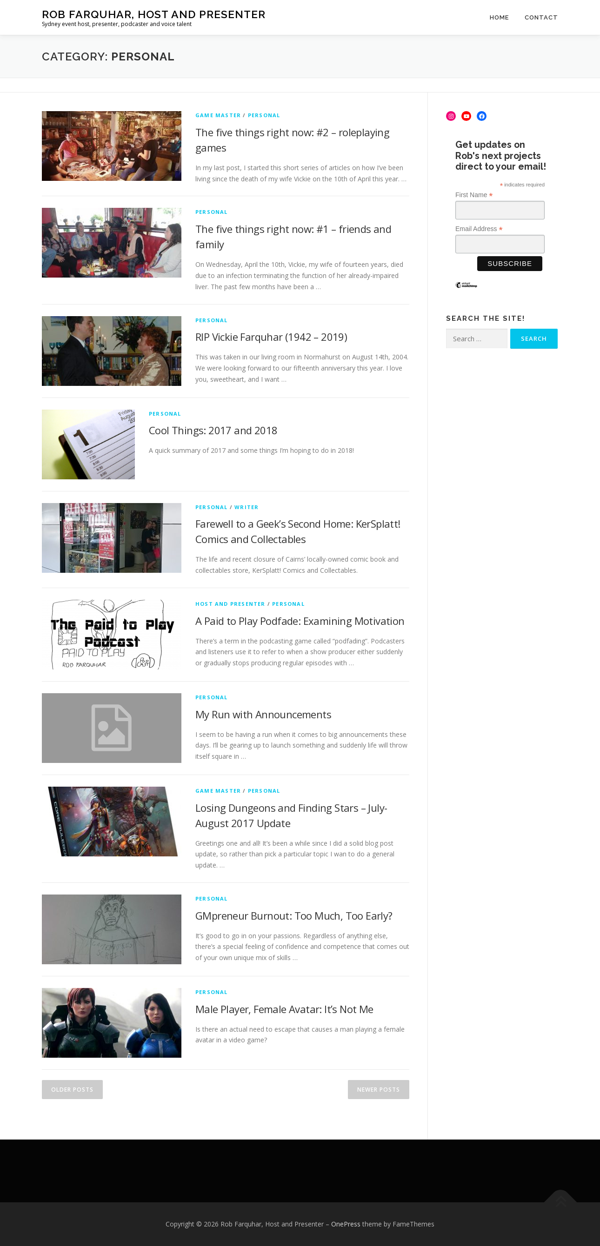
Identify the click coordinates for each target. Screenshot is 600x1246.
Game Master (218, 115)
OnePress (345, 1223)
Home (499, 17)
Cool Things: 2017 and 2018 (213, 430)
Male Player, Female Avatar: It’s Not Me (284, 1009)
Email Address (479, 229)
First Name (474, 195)
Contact (541, 17)
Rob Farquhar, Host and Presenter (154, 14)
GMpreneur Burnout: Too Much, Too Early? (294, 915)
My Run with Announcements (263, 714)
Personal (264, 115)
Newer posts (378, 1090)
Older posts (72, 1090)
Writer (246, 507)
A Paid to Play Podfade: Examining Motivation (300, 621)
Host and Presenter (230, 603)
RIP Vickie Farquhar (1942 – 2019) (271, 337)
